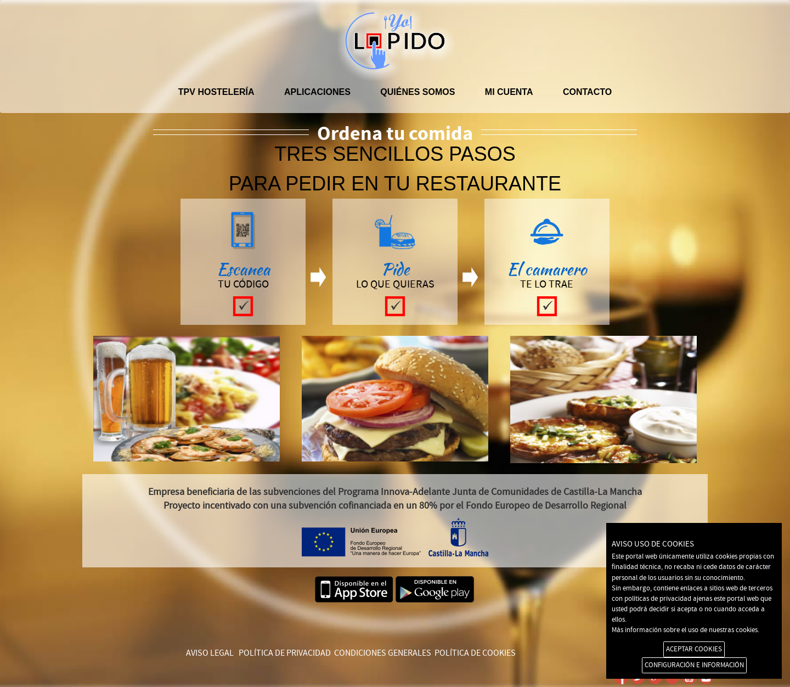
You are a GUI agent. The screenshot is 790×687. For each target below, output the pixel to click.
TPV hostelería (216, 92)
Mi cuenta (509, 92)
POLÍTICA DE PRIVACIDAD (285, 652)
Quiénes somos (417, 92)
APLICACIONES (317, 92)
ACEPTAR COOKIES (694, 649)
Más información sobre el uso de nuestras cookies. (685, 630)
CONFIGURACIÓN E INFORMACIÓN (694, 665)
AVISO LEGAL (210, 652)
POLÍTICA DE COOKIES (475, 652)
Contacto (587, 92)
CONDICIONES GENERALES (382, 652)
